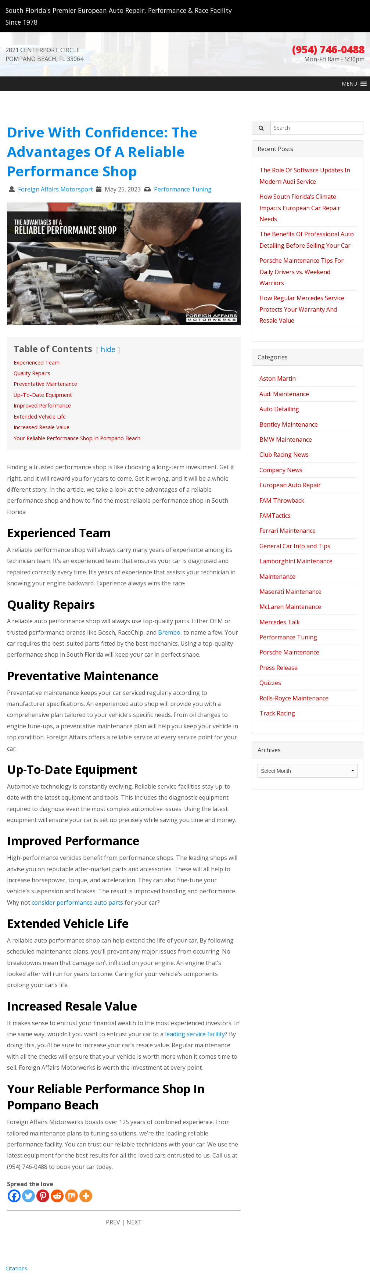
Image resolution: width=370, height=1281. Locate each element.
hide (108, 349)
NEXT (134, 1227)
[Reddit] (57, 1200)
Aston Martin (277, 378)
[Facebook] (14, 1200)
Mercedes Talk (279, 622)
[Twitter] (28, 1200)
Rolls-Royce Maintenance (293, 698)
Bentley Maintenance (288, 424)
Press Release (278, 668)
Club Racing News (284, 455)
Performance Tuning (183, 189)
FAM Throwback (281, 500)
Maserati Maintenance (290, 592)
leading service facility (195, 1039)
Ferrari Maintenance (287, 531)
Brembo (169, 637)
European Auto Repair (290, 485)
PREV (113, 1227)
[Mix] (71, 1200)
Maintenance (277, 577)
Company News (280, 470)
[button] (349, 83)
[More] (85, 1200)
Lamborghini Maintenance (296, 561)
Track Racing (277, 713)
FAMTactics (275, 516)
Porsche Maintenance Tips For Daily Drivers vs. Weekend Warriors (301, 271)
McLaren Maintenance (290, 607)
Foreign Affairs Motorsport (55, 189)
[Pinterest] (42, 1200)
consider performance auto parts (77, 907)
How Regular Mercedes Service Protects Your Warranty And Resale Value (301, 309)
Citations (16, 1273)
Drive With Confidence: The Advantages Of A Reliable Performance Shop (102, 151)
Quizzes (270, 683)
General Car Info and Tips (294, 546)
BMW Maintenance (285, 439)
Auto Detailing (279, 409)
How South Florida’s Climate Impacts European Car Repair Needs (299, 208)
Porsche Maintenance (289, 652)
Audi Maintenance (284, 394)
